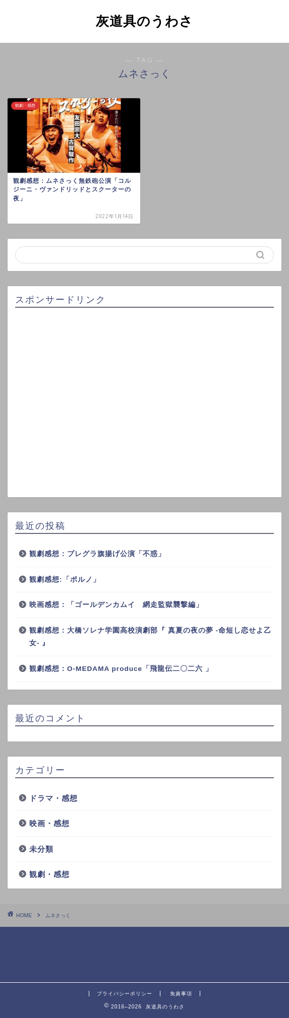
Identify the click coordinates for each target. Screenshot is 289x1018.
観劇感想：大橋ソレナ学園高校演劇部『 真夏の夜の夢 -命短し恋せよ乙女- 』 (150, 637)
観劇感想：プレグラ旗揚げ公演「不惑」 (97, 554)
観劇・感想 (49, 874)
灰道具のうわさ (144, 21)
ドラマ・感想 (53, 798)
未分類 (41, 849)
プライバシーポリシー (124, 993)
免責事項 (181, 993)
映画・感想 (49, 823)
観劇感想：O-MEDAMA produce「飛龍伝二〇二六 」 (121, 668)
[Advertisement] (144, 402)
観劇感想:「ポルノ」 (64, 579)
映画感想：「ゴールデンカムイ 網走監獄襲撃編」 (116, 604)
